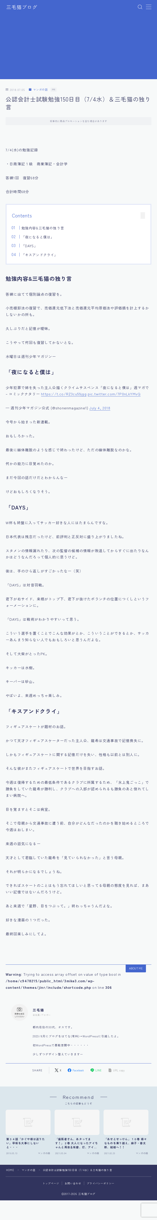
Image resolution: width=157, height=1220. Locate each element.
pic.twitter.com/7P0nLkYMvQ (114, 394)
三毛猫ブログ (21, 7)
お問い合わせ (73, 1182)
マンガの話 (38, 89)
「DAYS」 (29, 245)
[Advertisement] (78, 47)
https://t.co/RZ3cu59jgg (64, 394)
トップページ (51, 1182)
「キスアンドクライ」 (39, 254)
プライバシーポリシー (100, 1182)
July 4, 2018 (99, 408)
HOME (10, 1169)
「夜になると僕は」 (37, 236)
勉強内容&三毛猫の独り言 (42, 227)
